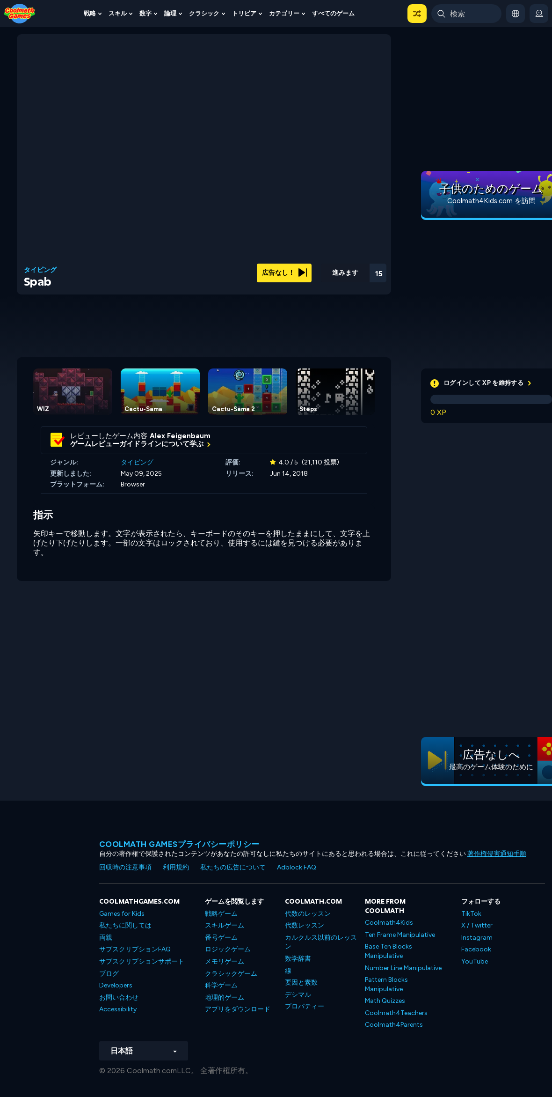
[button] (417, 13)
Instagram (477, 938)
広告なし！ (284, 272)
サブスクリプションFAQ (135, 949)
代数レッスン (304, 925)
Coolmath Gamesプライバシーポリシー (179, 844)
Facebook (476, 949)
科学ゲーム (221, 985)
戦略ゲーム (221, 914)
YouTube (474, 961)
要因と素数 (301, 983)
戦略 (90, 13)
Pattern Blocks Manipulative (386, 984)
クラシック (204, 13)
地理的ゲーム (224, 997)
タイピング (40, 270)
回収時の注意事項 (125, 867)
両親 (105, 938)
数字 (145, 13)
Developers (115, 985)
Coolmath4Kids (389, 923)
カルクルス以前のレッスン (321, 942)
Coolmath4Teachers (396, 1013)
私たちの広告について (233, 867)
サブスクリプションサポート (141, 961)
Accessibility (118, 1009)
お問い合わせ (118, 997)
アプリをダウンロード (237, 1009)
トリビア (244, 13)
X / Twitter (477, 925)
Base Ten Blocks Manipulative (388, 951)
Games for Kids (122, 914)
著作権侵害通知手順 (496, 854)
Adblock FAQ (296, 867)
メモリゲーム (224, 961)
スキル (118, 13)
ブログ (109, 974)
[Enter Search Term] (466, 13)
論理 (170, 13)
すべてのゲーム (333, 13)
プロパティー (304, 1006)
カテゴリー (284, 13)
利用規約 (176, 867)
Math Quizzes (385, 1001)
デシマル (298, 995)
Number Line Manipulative (403, 968)
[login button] (539, 13)
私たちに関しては (125, 925)
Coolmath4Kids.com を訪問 (491, 201)
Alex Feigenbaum (180, 436)
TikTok (471, 914)
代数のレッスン (308, 914)
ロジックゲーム (228, 949)
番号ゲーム (221, 938)
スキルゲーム (224, 925)
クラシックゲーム (231, 974)
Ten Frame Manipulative (400, 935)
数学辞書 (298, 959)
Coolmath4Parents (394, 1025)
